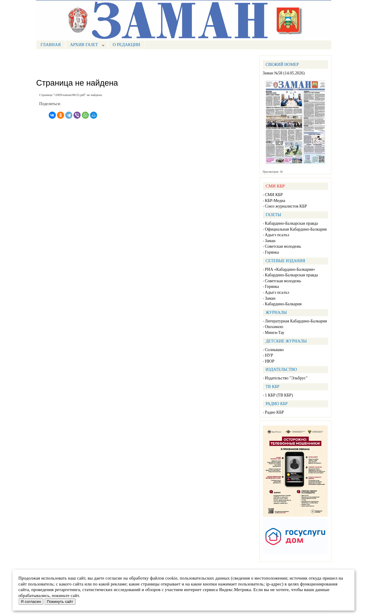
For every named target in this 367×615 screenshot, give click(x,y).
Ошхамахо (274, 326)
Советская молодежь (283, 246)
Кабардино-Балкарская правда (291, 223)
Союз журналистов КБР (286, 206)
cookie (171, 578)
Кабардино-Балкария (283, 304)
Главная (50, 44)
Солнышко (274, 350)
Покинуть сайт (60, 601)
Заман (270, 241)
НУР (269, 355)
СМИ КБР (274, 195)
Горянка (272, 252)
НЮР (269, 361)
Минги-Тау (274, 332)
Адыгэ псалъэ (277, 235)
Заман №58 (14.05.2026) (284, 73)
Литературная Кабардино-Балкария (296, 321)
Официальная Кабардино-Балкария (296, 229)
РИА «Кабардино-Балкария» (290, 269)
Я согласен (31, 601)
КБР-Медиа (275, 200)
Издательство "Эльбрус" (286, 378)
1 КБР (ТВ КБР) (279, 395)
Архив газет (84, 45)
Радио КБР (274, 412)
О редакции (126, 44)
